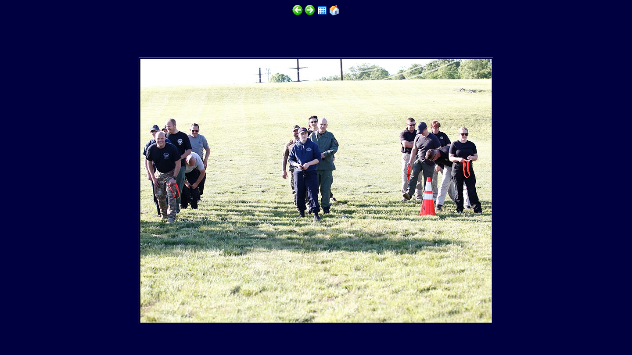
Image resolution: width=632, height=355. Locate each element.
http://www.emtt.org (108, 329)
